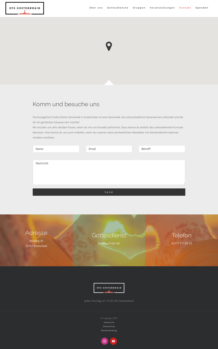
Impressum (109, 322)
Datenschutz (109, 326)
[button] (109, 46)
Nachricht (109, 172)
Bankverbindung (109, 330)
